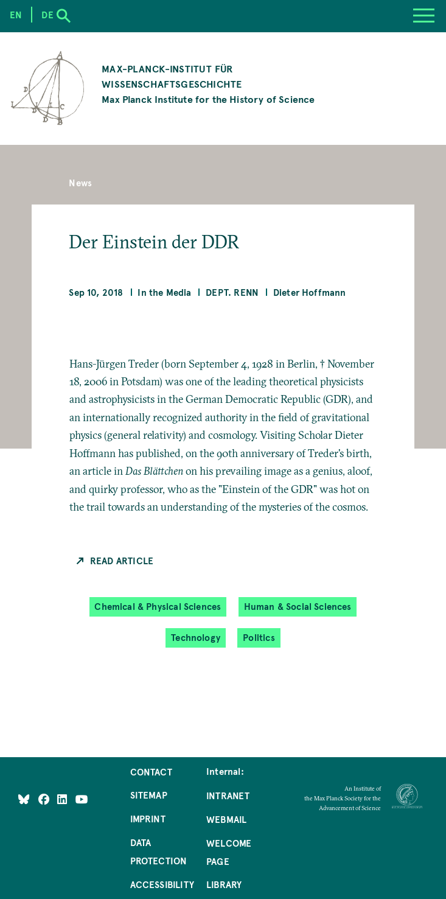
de (47, 15)
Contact (151, 772)
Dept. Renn (232, 292)
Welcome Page (228, 852)
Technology (195, 637)
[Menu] (424, 16)
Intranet (227, 795)
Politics (258, 637)
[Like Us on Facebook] (45, 799)
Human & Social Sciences (298, 606)
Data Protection (158, 851)
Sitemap (148, 795)
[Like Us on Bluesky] (23, 799)
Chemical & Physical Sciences (157, 606)
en (16, 15)
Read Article (121, 560)
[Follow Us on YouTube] (81, 799)
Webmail (226, 819)
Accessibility (162, 884)
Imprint (148, 819)
